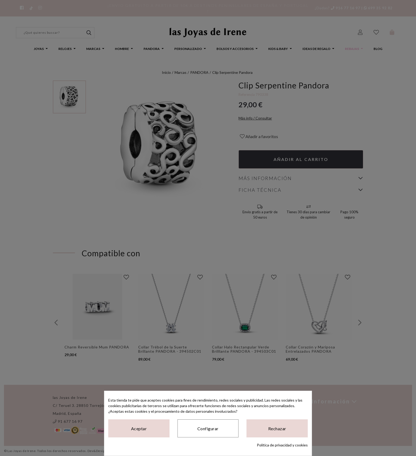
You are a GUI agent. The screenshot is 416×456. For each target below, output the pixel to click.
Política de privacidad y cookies (282, 445)
